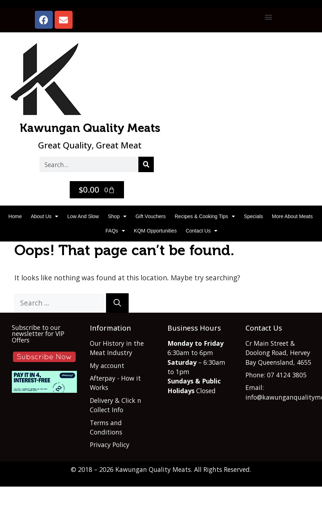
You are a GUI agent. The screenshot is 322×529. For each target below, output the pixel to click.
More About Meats (292, 216)
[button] (268, 17)
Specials (253, 216)
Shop (117, 216)
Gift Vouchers (150, 216)
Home (15, 216)
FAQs (115, 231)
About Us (45, 216)
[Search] (146, 164)
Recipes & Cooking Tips (205, 216)
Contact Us (201, 231)
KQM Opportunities (155, 231)
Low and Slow (83, 216)
